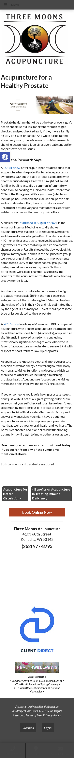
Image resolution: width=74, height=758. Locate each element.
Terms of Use (33, 715)
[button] (5, 157)
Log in (48, 727)
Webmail (28, 727)
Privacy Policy (52, 715)
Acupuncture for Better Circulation (15, 493)
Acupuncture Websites (29, 706)
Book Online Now (37, 512)
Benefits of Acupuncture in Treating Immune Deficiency (51, 493)
